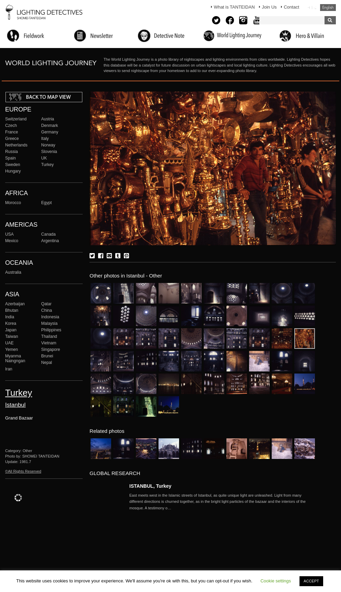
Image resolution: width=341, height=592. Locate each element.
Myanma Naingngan (15, 358)
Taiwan (11, 336)
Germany (49, 132)
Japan (10, 330)
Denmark (49, 125)
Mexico (11, 240)
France (11, 132)
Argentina (50, 240)
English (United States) (328, 7)
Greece (12, 138)
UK (44, 158)
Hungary (13, 171)
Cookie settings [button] (275, 580)
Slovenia (49, 151)
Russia (11, 151)
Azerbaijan (15, 303)
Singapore (50, 349)
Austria (47, 119)
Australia (13, 272)
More (222, 501)
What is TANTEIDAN (234, 7)
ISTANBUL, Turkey (150, 486)
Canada (48, 234)
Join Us (269, 7)
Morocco (13, 202)
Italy (45, 138)
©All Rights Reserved (23, 471)
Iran (8, 369)
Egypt (46, 202)
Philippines (51, 330)
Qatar (46, 303)
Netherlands (16, 145)
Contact (291, 7)
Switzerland (15, 119)
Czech (11, 125)
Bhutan (11, 310)
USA (9, 234)
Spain (10, 158)
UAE (9, 343)
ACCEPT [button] (311, 581)
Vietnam (48, 343)
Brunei (47, 356)
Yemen (11, 349)
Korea (10, 323)
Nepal (46, 362)
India (9, 317)
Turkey (47, 164)
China (46, 310)
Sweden (12, 164)
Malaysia (49, 323)
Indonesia (50, 317)
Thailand (49, 336)
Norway (48, 145)
